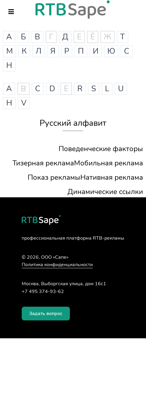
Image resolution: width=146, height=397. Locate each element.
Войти (134, 12)
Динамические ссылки (105, 191)
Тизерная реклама (43, 163)
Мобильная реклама (108, 163)
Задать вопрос (45, 313)
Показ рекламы (54, 177)
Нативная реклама (111, 177)
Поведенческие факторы (101, 148)
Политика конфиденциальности (57, 264)
